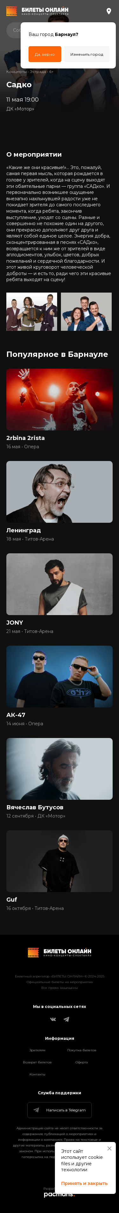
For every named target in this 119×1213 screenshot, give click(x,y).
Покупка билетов (81, 1050)
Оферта (82, 1062)
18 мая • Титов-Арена (30, 539)
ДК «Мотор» (20, 109)
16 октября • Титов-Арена (35, 908)
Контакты (37, 1074)
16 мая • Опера (22, 447)
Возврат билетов (37, 1062)
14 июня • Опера (24, 724)
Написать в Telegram (59, 1110)
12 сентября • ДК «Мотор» (35, 816)
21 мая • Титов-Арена (29, 631)
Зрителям (37, 1050)
